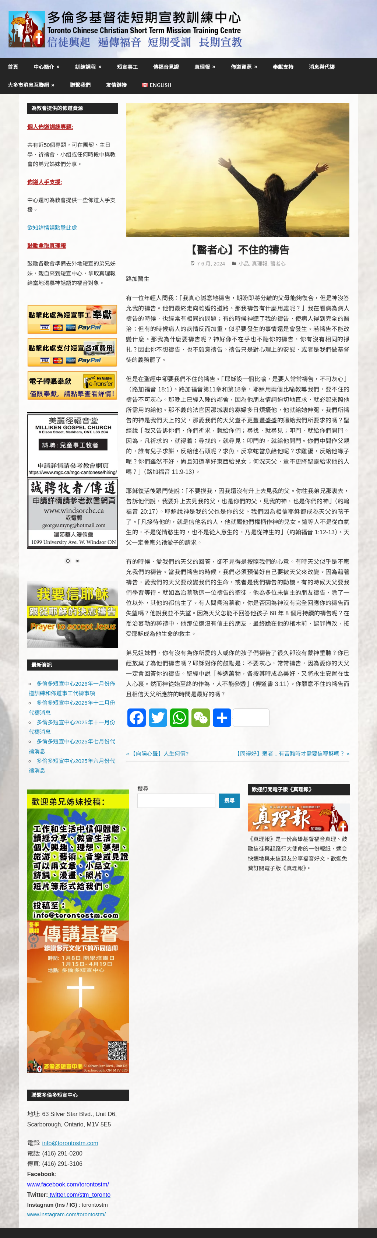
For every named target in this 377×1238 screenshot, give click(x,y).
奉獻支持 (283, 67)
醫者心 (278, 264)
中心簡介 (44, 67)
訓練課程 (85, 67)
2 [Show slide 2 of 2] (77, 562)
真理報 (202, 67)
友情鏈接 (116, 85)
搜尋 (142, 788)
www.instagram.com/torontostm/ (66, 1214)
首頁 (13, 67)
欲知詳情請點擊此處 (52, 228)
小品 (244, 264)
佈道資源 (241, 67)
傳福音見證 (166, 67)
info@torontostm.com (70, 1143)
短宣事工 (127, 67)
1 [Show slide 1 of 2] (68, 562)
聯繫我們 (80, 85)
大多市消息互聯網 (28, 85)
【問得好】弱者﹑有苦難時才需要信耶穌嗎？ (290, 753)
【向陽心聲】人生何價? (159, 753)
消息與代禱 (322, 67)
